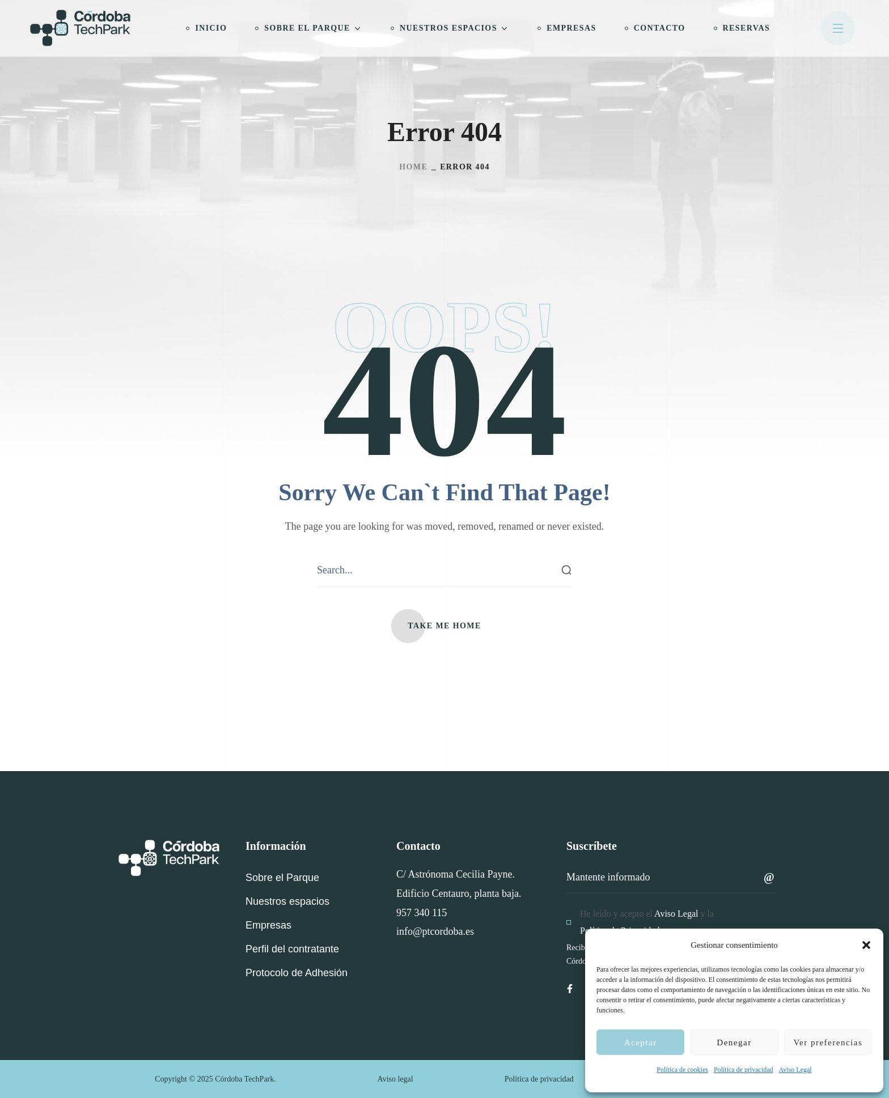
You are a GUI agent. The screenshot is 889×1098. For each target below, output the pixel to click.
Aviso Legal (795, 1070)
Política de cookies (682, 1070)
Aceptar (640, 1042)
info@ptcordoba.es (435, 931)
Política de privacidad (743, 1070)
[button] (866, 945)
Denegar (734, 1042)
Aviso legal (395, 1079)
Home (413, 167)
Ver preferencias (827, 1042)
